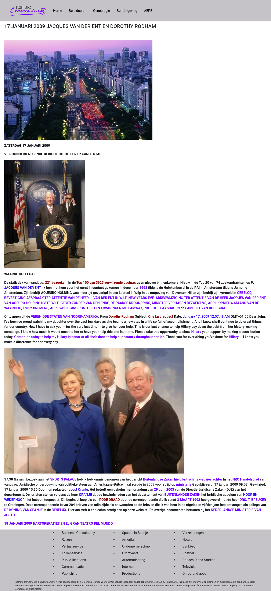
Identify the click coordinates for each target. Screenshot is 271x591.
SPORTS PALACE (63, 479)
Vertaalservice (72, 546)
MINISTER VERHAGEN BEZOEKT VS (179, 303)
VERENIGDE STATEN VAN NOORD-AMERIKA (64, 316)
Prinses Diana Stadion (199, 560)
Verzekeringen (193, 533)
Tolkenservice (72, 553)
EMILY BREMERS (35, 308)
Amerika (128, 540)
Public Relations (74, 560)
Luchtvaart (130, 553)
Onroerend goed (195, 573)
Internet (128, 567)
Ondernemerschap (136, 546)
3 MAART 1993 (188, 500)
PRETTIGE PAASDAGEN (162, 308)
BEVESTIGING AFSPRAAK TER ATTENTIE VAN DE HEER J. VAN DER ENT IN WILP (65, 298)
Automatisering (133, 560)
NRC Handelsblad (245, 479)
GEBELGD (244, 293)
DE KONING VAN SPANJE (23, 510)
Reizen (67, 540)
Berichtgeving (127, 11)
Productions (131, 573)
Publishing (69, 573)
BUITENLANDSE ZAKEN (182, 495)
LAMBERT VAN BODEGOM (205, 308)
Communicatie (73, 567)
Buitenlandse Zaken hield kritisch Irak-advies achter (182, 479)
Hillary (196, 332)
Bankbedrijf (191, 546)
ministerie (183, 484)
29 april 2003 (164, 490)
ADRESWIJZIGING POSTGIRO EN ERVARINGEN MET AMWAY (96, 308)
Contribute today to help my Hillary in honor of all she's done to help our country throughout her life (89, 337)
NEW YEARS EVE (141, 298)
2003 (150, 484)
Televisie (189, 567)
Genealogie (101, 11)
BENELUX (59, 510)
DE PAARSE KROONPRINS (130, 303)
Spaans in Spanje (135, 533)
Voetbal (188, 553)
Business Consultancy (78, 533)
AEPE (148, 11)
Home (59, 10)
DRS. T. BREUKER (252, 500)
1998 (143, 288)
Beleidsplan (77, 11)
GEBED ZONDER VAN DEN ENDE (84, 303)
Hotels (187, 540)
